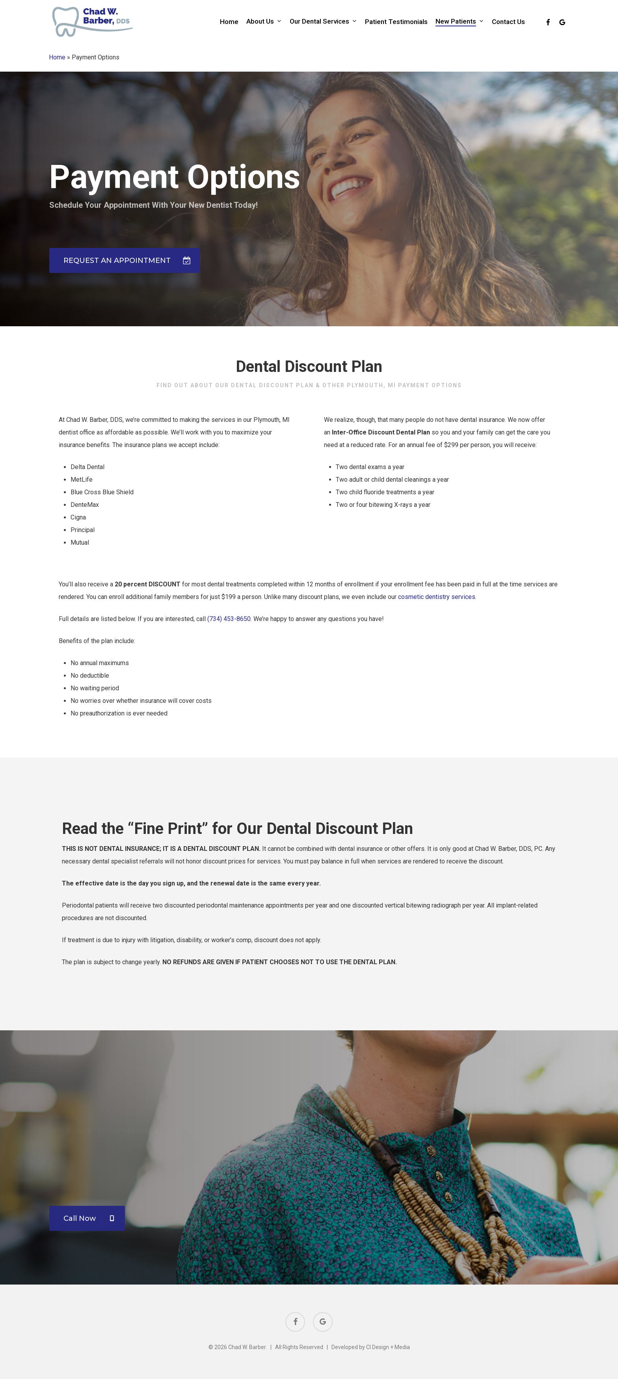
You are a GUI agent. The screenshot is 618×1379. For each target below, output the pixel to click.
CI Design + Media (388, 1347)
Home (57, 57)
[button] (124, 244)
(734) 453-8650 (229, 634)
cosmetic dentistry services (436, 612)
